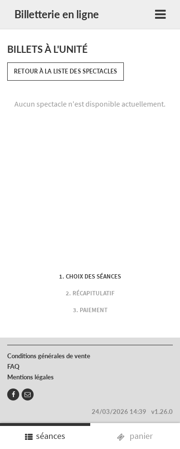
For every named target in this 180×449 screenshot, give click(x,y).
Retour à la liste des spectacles (65, 71)
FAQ (13, 366)
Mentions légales (30, 377)
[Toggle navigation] (160, 14)
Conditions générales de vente (48, 356)
